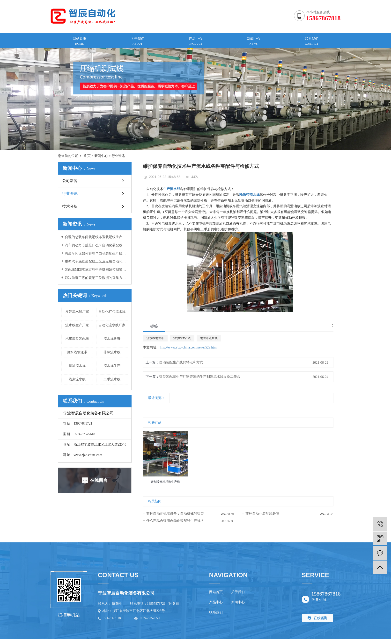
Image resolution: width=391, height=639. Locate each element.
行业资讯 (118, 156)
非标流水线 (111, 352)
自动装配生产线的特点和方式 (181, 362)
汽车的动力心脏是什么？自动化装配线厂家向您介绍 (96, 245)
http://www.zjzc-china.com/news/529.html (188, 347)
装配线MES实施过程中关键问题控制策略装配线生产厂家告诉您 (96, 269)
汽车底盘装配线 (77, 339)
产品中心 (216, 602)
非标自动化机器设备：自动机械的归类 (175, 513)
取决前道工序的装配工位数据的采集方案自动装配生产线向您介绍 (96, 278)
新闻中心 (101, 156)
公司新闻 (70, 181)
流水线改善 (111, 339)
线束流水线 (77, 379)
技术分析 (70, 206)
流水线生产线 (182, 338)
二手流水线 (111, 379)
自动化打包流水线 (111, 311)
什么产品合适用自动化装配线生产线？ (175, 521)
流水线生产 (111, 366)
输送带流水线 (209, 338)
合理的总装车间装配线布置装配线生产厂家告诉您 (96, 237)
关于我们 (238, 592)
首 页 (87, 156)
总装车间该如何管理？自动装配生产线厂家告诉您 (96, 253)
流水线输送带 (77, 352)
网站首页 (216, 592)
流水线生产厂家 (77, 325)
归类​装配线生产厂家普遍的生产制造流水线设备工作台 (199, 376)
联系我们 (216, 612)
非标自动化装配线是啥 (262, 513)
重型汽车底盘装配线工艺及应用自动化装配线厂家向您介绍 (96, 261)
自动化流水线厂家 (111, 325)
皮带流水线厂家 (77, 311)
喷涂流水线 (77, 366)
